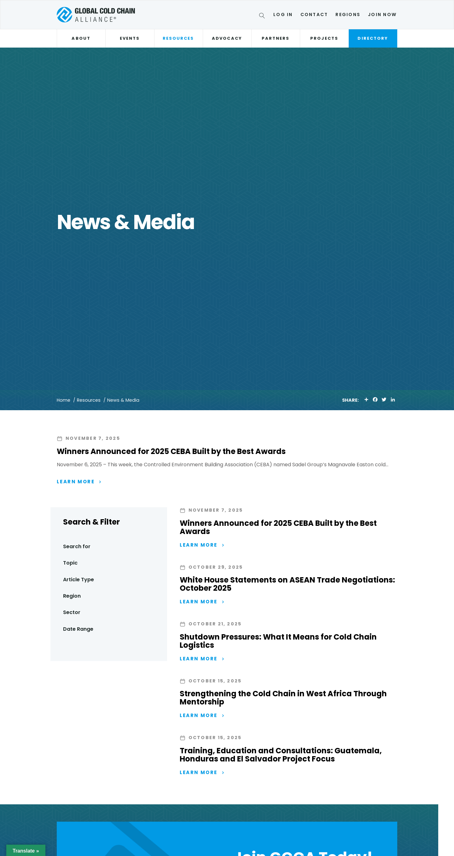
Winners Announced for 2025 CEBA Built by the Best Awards (171, 451)
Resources (178, 38)
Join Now (382, 14)
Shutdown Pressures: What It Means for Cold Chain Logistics (278, 641)
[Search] (263, 16)
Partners (276, 38)
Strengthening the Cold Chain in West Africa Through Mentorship (283, 698)
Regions (347, 14)
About (81, 38)
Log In (283, 14)
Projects (324, 38)
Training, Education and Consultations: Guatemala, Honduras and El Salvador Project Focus (281, 755)
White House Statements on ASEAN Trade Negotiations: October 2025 (287, 584)
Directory (373, 38)
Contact (314, 14)
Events (130, 38)
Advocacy (227, 38)
